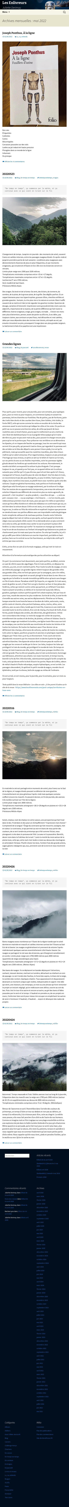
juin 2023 (40, 1319)
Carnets (7, 1442)
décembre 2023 (42, 1296)
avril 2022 (40, 1371)
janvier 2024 (41, 1293)
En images (8, 1464)
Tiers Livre (8, 1497)
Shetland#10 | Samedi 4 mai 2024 (48, 1173)
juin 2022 (40, 1363)
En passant (24, 347)
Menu (4, 12)
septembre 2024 (42, 1263)
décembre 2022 (42, 1341)
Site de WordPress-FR (44, 1438)
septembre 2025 (42, 1219)
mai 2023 (40, 1322)
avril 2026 (40, 1193)
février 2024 (41, 1289)
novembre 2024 (42, 1256)
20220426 (8, 866)
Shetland (8, 1494)
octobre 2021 (41, 1393)
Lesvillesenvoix (38, 347)
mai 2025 (40, 1233)
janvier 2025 (41, 1248)
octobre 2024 (41, 1259)
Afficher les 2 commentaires (15, 696)
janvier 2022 (41, 1382)
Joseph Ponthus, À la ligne (18, 33)
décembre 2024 (42, 1252)
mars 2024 (40, 1285)
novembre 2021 (42, 1389)
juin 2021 (40, 1408)
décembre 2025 (42, 1207)
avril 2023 (40, 1326)
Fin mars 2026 (41, 1177)
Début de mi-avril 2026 (44, 1160)
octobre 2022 (41, 1348)
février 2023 (41, 1333)
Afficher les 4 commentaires (15, 161)
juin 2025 (40, 1230)
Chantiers (8, 1449)
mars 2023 (40, 1330)
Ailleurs (7, 1427)
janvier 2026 (41, 1204)
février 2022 (41, 1378)
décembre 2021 (42, 1385)
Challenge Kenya (11, 1445)
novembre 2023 (42, 1300)
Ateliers (7, 1431)
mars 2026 (40, 1196)
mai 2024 (40, 1278)
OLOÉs (7, 1483)
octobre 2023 (41, 1304)
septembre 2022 (42, 1352)
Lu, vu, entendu (22, 37)
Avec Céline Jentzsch (12, 1434)
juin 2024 (40, 1274)
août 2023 (40, 1311)
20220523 (8, 174)
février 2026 (41, 1200)
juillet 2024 (40, 1270)
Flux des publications (44, 1431)
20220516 (8, 708)
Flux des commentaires (45, 1434)
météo (55, 712)
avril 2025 (40, 1237)
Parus (7, 1486)
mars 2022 (40, 1374)
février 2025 (41, 1244)
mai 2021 (40, 1411)
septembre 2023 (42, 1308)
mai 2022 (40, 1367)
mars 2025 (40, 1241)
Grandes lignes (11, 344)
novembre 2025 (42, 1211)
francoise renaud (11, 1199)
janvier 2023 (41, 1337)
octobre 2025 (41, 1215)
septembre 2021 (42, 1397)
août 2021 (40, 1400)
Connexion (40, 1427)
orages (55, 178)
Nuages (7, 1479)
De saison (8, 1453)
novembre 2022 (42, 1345)
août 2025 (40, 1222)
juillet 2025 (40, 1226)
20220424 (8, 1019)
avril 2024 (40, 1282)
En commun (9, 1460)
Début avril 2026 (42, 1170)
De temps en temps (28, 178)
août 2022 (40, 1356)
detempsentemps (45, 178)
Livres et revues (10, 1471)
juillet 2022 (40, 1359)
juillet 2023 (40, 1315)
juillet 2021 (40, 1404)
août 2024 (40, 1267)
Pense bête (9, 1490)
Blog (18, 178)
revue (47, 347)
